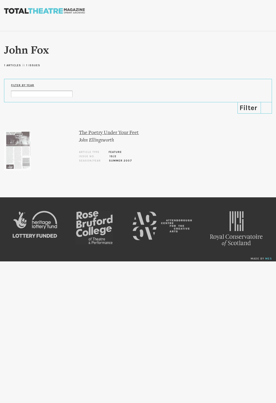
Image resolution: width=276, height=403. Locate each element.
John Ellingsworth (96, 140)
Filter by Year (22, 85)
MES (268, 258)
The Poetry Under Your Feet (109, 132)
